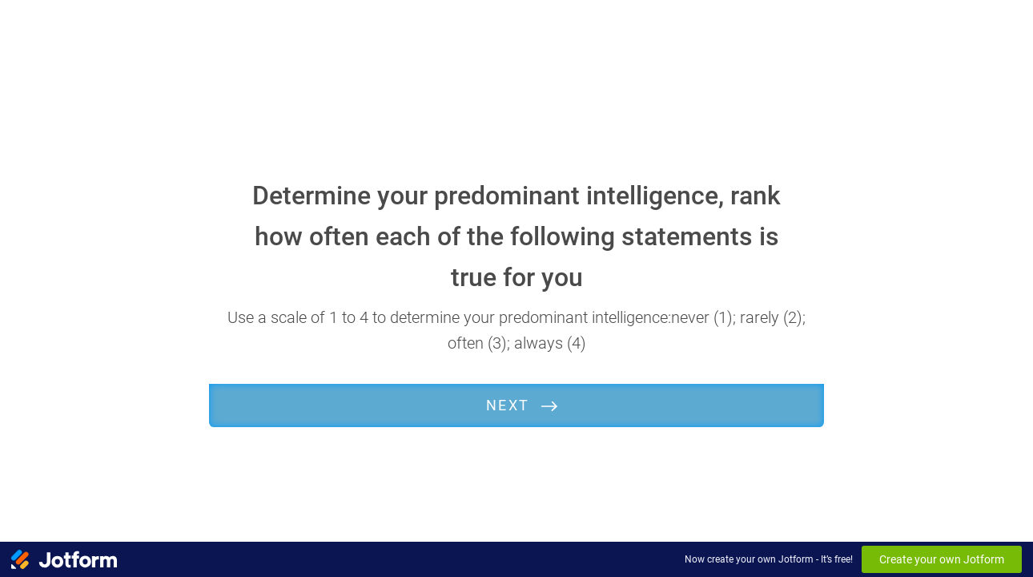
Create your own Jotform (941, 559)
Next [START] (507, 405)
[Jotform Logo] (64, 559)
